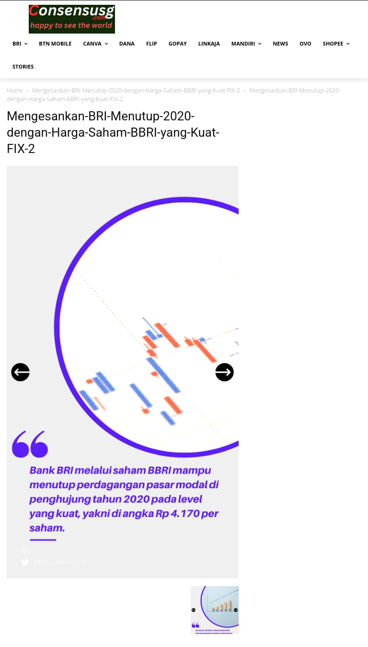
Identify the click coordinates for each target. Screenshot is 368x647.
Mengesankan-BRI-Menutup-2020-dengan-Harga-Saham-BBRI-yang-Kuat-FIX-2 (136, 90)
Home (15, 90)
